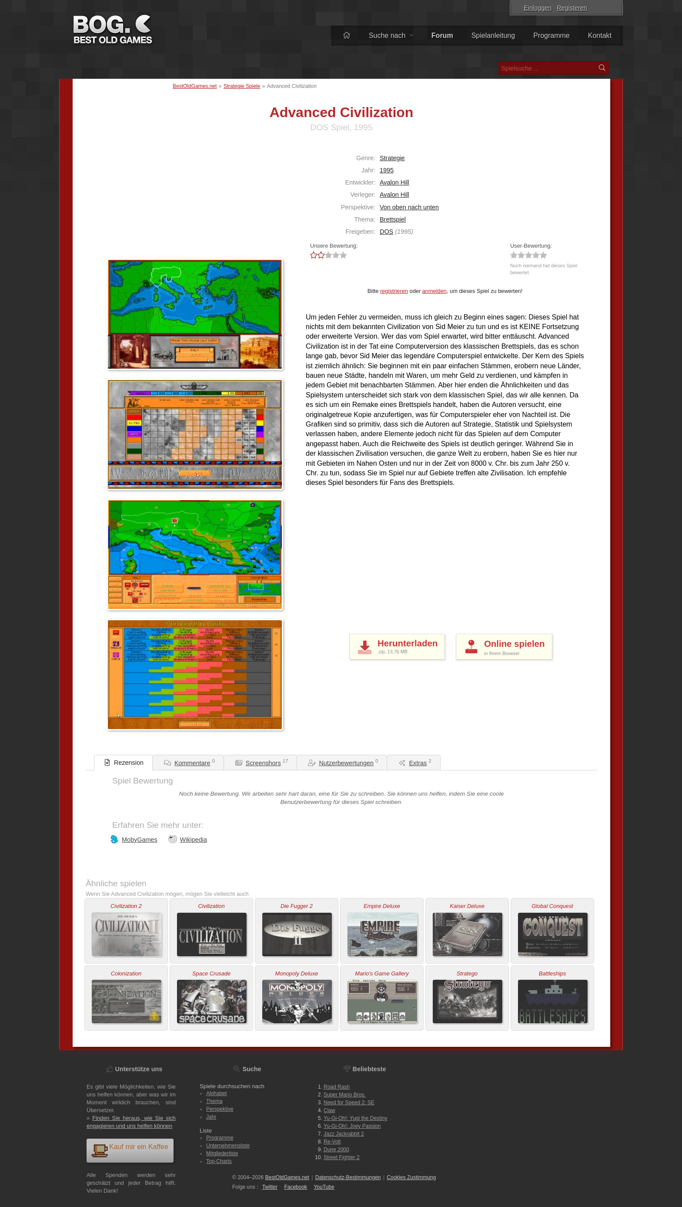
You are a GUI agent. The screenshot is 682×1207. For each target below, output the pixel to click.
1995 (387, 170)
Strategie (392, 158)
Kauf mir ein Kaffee (129, 1150)
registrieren (394, 291)
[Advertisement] (161, 199)
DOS (386, 231)
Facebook (295, 1187)
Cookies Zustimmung (411, 1177)
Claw (329, 1110)
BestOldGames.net (195, 86)
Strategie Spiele (242, 86)
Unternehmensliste (228, 1146)
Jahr (211, 1117)
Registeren (572, 7)
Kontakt (600, 35)
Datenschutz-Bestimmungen (348, 1177)
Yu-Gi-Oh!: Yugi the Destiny (356, 1118)
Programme (551, 35)
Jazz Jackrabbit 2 (344, 1134)
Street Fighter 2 (342, 1157)
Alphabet (216, 1093)
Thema (214, 1101)
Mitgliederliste (222, 1153)
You (324, 1187)
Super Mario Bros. (345, 1095)
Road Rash (337, 1087)
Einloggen (538, 7)
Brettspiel (393, 219)
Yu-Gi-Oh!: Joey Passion (352, 1126)
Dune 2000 (336, 1149)
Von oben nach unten (409, 207)
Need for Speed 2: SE (349, 1102)
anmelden (434, 291)
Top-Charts (219, 1161)
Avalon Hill (394, 182)
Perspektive (220, 1109)
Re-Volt (332, 1142)
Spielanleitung (493, 35)
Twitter (269, 1187)
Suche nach (391, 35)
